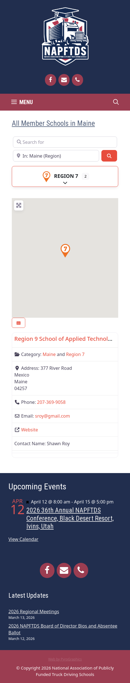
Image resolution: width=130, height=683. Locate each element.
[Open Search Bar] (116, 102)
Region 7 (59, 176)
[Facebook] (50, 80)
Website (29, 430)
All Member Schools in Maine (53, 123)
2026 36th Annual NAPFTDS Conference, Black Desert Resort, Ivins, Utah (70, 518)
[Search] (109, 155)
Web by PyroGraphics (65, 659)
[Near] (56, 155)
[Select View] (18, 323)
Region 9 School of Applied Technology (66, 338)
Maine (49, 354)
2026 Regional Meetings (33, 611)
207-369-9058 (51, 402)
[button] (65, 251)
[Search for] (65, 142)
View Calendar (23, 539)
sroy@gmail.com (52, 416)
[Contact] (64, 80)
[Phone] (77, 80)
